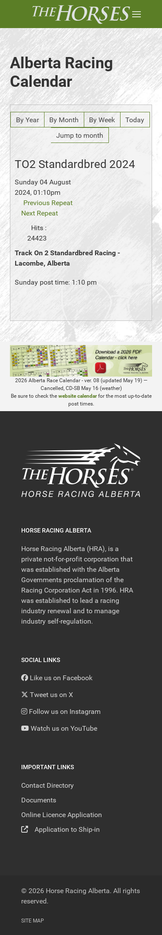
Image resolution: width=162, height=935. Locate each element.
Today (134, 120)
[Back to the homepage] (81, 14)
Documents (38, 800)
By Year (27, 120)
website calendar (77, 396)
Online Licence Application (61, 815)
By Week (102, 120)
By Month (64, 120)
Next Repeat (39, 213)
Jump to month (79, 135)
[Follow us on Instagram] (61, 711)
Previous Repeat (48, 203)
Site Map (32, 921)
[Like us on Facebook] (56, 678)
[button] (136, 14)
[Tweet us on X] (47, 695)
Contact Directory (47, 785)
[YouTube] (59, 728)
